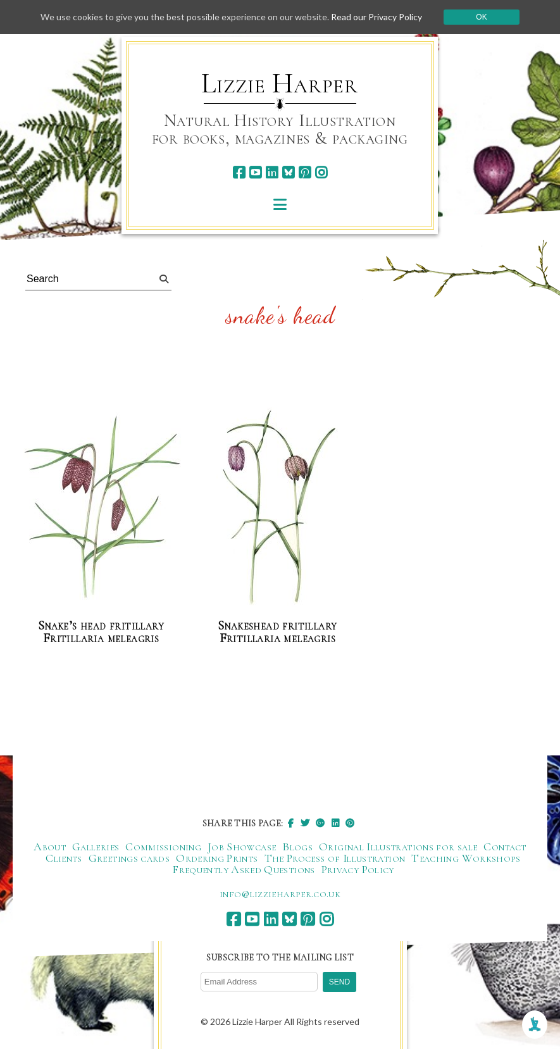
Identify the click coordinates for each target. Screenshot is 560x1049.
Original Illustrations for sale (398, 846)
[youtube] (255, 172)
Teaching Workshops (465, 858)
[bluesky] (288, 172)
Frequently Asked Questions (243, 869)
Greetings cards (129, 858)
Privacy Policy (357, 869)
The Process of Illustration (335, 858)
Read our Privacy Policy (376, 16)
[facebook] (239, 172)
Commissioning (163, 846)
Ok (481, 17)
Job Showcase (242, 846)
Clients (64, 858)
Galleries (95, 846)
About (50, 846)
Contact (504, 846)
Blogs (297, 846)
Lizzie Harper (279, 83)
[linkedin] (272, 172)
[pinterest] (305, 172)
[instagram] (321, 172)
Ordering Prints (217, 858)
